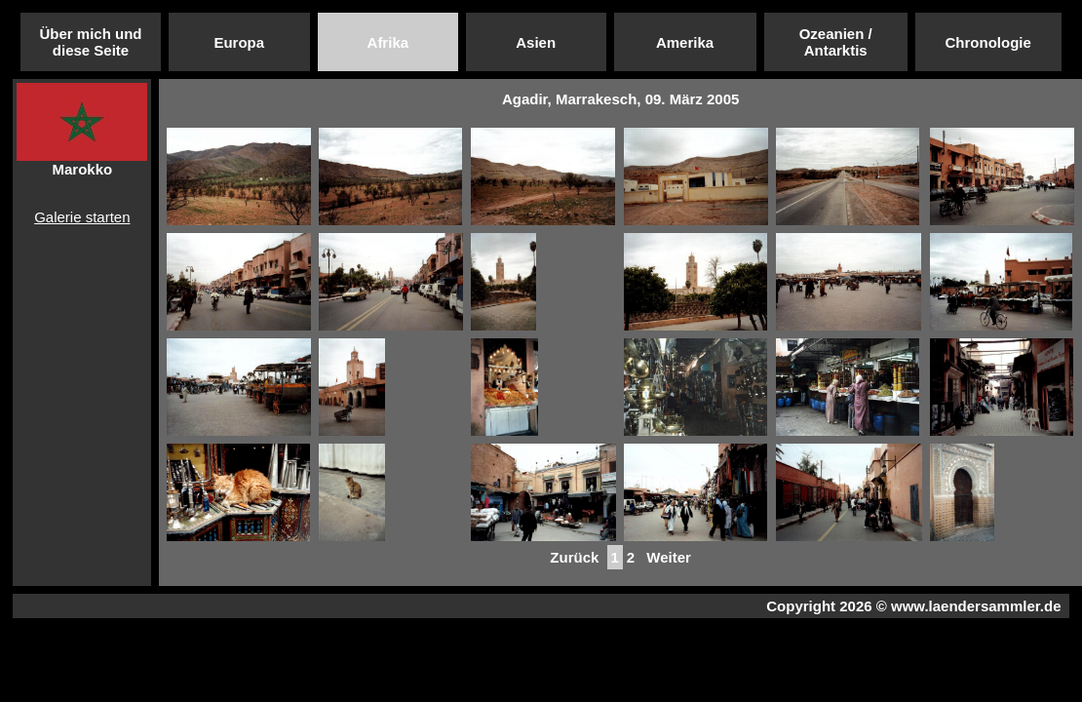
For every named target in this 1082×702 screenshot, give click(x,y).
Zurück (574, 557)
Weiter (668, 557)
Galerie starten (82, 217)
